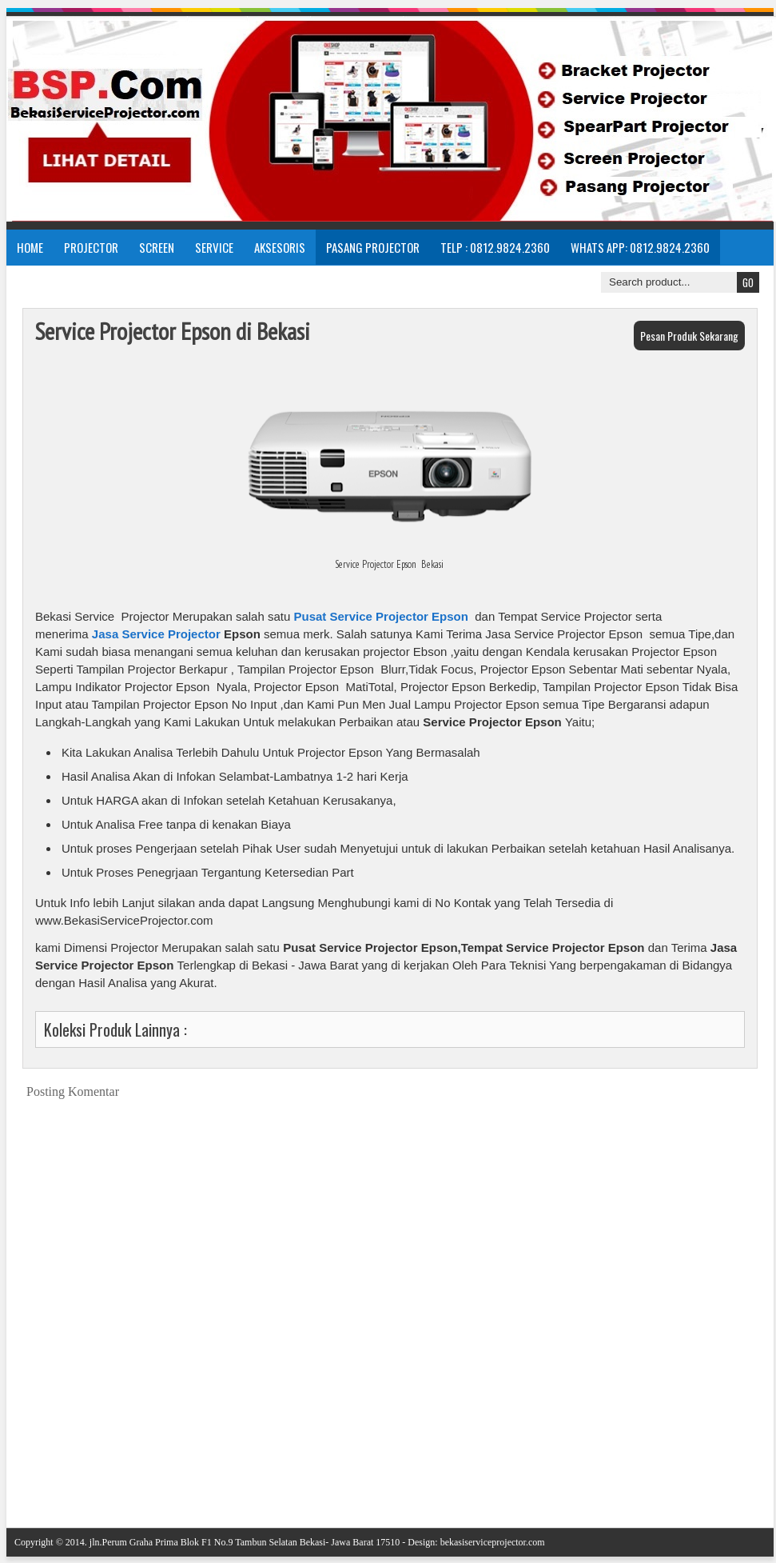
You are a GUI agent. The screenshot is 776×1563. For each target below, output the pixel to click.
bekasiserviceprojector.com (492, 1542)
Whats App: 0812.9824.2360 (640, 247)
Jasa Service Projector (156, 634)
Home (30, 247)
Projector (91, 247)
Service (214, 247)
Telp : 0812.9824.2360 (495, 247)
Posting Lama (737, 1476)
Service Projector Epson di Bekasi (172, 330)
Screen (156, 247)
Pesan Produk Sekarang (689, 335)
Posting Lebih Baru (54, 1476)
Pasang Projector (373, 247)
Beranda (401, 1476)
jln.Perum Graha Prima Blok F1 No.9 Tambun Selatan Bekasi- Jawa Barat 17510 (245, 1542)
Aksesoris (279, 247)
